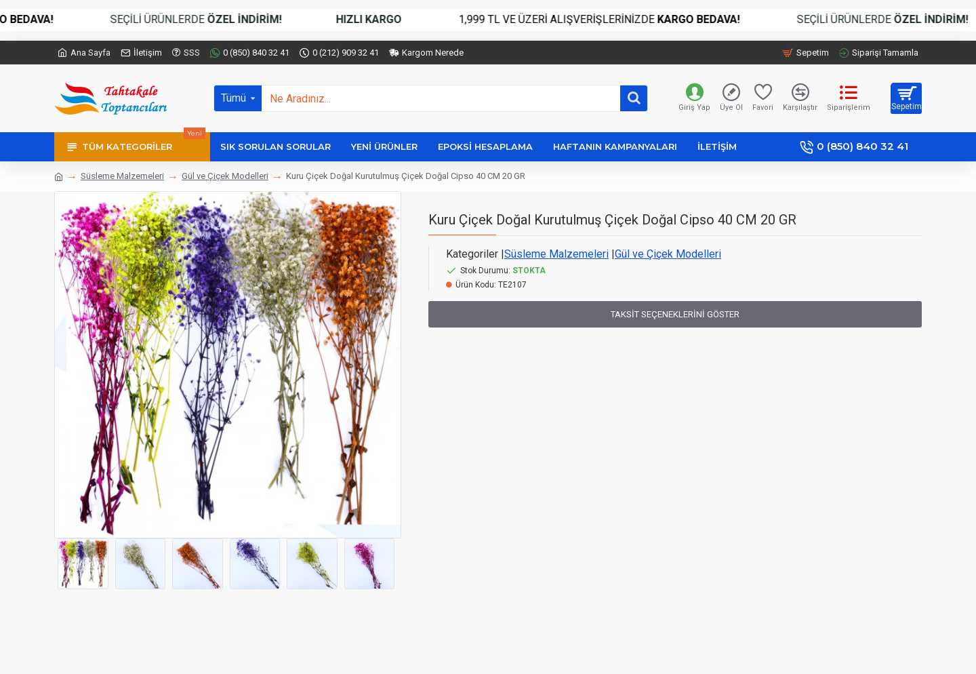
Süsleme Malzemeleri (122, 176)
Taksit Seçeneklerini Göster (675, 314)
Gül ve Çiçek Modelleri (225, 176)
